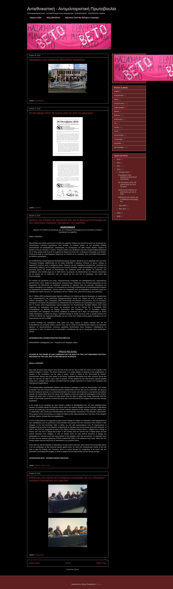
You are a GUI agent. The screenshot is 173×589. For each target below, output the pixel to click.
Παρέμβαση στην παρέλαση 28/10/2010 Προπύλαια (57, 59)
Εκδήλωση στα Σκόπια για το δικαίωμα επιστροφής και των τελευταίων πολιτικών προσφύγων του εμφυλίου (67, 479)
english (37, 465)
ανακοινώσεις (45, 465)
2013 (119, 163)
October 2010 (124, 172)
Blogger (98, 584)
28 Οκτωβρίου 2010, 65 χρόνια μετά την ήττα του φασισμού (61, 113)
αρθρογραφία (119, 107)
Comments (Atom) (72, 569)
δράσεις (117, 115)
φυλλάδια (38, 208)
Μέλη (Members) (53, 18)
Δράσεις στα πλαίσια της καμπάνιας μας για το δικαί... (127, 192)
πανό (116, 131)
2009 (119, 213)
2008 (119, 216)
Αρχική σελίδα (35, 18)
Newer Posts (34, 563)
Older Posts (101, 563)
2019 (119, 159)
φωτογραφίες (39, 101)
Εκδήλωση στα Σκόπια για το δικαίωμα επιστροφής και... (128, 199)
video (116, 99)
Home (68, 563)
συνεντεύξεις (119, 135)
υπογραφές (118, 139)
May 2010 (123, 209)
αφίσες (116, 111)
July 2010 (122, 205)
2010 (119, 169)
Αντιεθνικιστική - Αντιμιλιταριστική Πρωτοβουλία (71, 8)
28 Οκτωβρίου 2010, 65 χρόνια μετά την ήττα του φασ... (127, 184)
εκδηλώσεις (118, 119)
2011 (119, 166)
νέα (115, 123)
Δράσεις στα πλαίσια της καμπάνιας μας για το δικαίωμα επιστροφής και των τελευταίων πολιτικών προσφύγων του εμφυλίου (67, 221)
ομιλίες (116, 127)
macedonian (118, 95)
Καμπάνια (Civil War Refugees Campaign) (82, 18)
